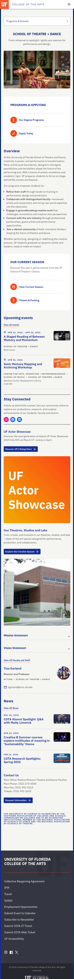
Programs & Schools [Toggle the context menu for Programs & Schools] (37, 21)
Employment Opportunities (20, 907)
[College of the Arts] (28, 4)
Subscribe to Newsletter (19, 919)
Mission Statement (16, 635)
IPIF (7, 887)
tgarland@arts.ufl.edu (20, 687)
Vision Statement (15, 648)
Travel (8, 894)
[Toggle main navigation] (69, 4)
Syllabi (8, 900)
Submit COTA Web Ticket (19, 932)
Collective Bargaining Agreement (24, 881)
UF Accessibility (14, 938)
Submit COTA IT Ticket (18, 926)
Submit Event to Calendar (20, 913)
